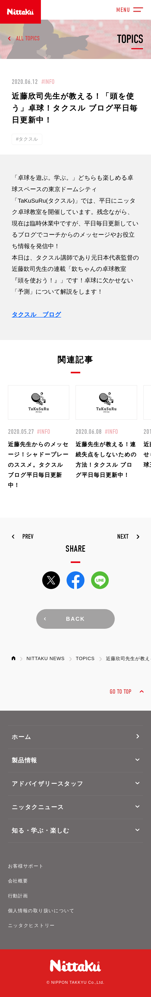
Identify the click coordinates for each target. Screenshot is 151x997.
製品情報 (24, 760)
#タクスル (27, 139)
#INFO (48, 82)
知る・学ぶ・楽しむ (40, 830)
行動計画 (18, 896)
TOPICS (85, 658)
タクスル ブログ (36, 314)
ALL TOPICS (28, 38)
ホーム (21, 737)
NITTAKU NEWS (46, 658)
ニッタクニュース (38, 807)
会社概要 (18, 881)
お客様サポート (26, 866)
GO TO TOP (120, 691)
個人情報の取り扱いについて (41, 910)
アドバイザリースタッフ (48, 783)
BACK (75, 619)
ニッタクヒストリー (31, 925)
